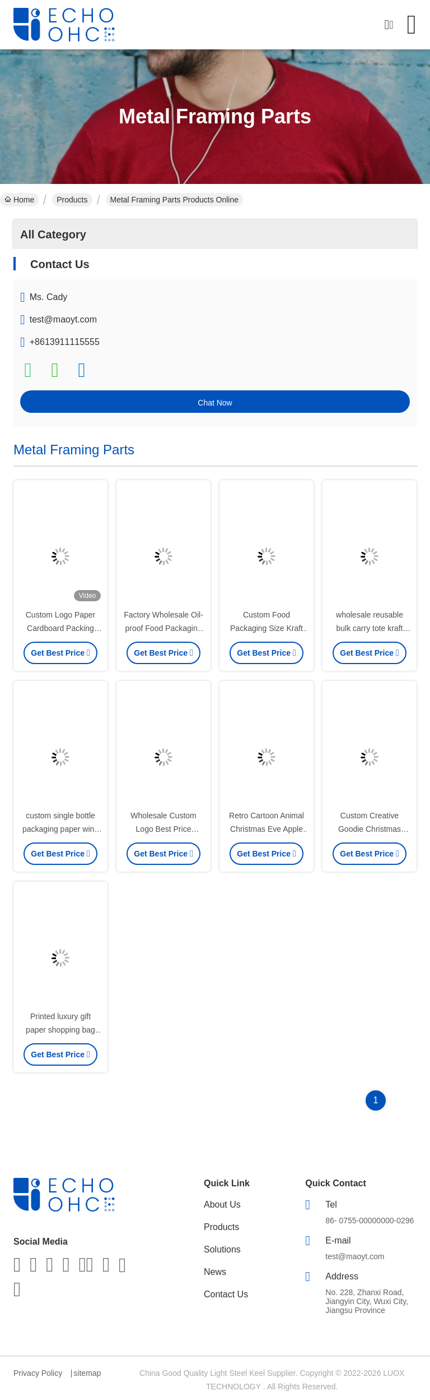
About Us (222, 1204)
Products (72, 199)
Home (19, 199)
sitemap (87, 1373)
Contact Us (226, 1294)
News (215, 1272)
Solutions (222, 1249)
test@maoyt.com (63, 319)
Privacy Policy (37, 1373)
